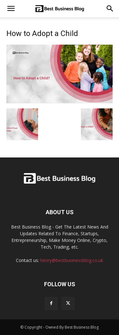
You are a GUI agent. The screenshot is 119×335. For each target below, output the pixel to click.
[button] (110, 8)
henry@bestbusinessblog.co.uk (71, 260)
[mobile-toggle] (11, 8)
